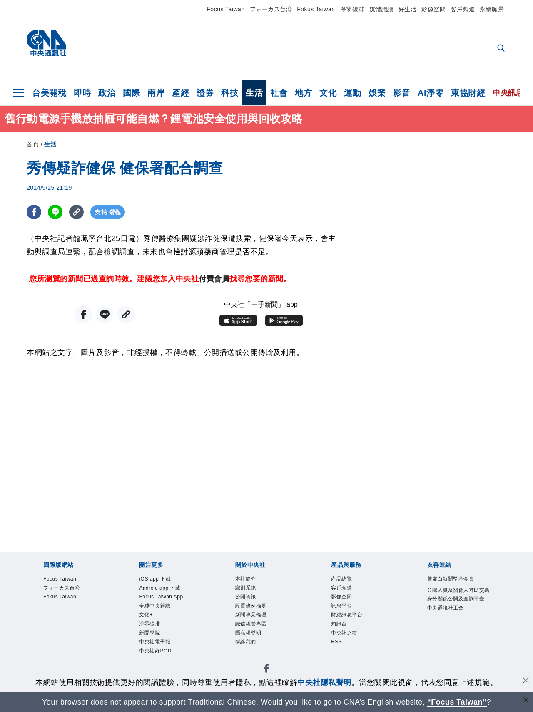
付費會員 (214, 279)
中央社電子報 (159, 653)
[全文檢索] (501, 48)
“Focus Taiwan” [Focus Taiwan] (457, 702)
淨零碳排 (352, 9)
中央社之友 (348, 643)
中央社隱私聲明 (324, 682)
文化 (327, 92)
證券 (205, 92)
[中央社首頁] (46, 45)
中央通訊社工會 (451, 622)
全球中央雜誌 (159, 611)
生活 (254, 92)
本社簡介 (249, 579)
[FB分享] (34, 212)
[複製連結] (76, 212)
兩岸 (155, 92)
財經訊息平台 (351, 621)
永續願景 (492, 9)
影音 (401, 92)
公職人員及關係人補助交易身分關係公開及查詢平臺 (458, 602)
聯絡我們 (249, 653)
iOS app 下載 (159, 579)
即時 (82, 92)
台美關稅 (49, 92)
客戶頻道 (463, 9)
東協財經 (468, 92)
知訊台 (341, 632)
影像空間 (433, 9)
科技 (229, 92)
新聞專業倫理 (255, 621)
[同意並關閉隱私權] (526, 681)
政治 (106, 92)
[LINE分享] (55, 212)
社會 (278, 92)
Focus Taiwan (225, 9)
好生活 (408, 9)
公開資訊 (249, 601)
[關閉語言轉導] (526, 701)
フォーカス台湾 (271, 9)
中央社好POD (160, 663)
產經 (180, 92)
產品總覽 (345, 579)
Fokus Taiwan (316, 9)
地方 (303, 92)
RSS (338, 653)
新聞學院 (153, 643)
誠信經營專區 (255, 632)
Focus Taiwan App (167, 601)
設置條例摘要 (255, 611)
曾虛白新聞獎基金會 (458, 579)
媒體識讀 (381, 9)
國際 (131, 92)
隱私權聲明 (252, 643)
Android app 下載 (165, 590)
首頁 (33, 144)
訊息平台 (345, 611)
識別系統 (249, 590)
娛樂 (377, 92)
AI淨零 (430, 92)
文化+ (148, 621)
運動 (352, 92)
